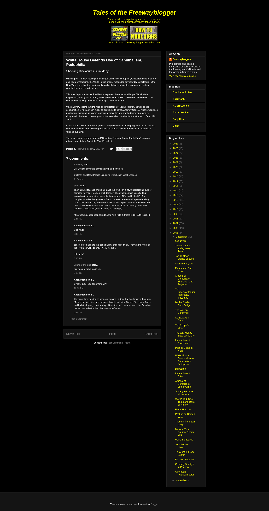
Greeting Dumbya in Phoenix (184, 465)
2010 (176, 209)
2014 (176, 190)
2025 (176, 148)
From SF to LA (183, 409)
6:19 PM (78, 234)
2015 (176, 185)
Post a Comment (79, 319)
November (181, 480)
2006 (176, 228)
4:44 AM (78, 273)
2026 (176, 143)
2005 (176, 232)
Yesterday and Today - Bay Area (182, 248)
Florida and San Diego (183, 269)
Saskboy (78, 164)
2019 (176, 171)
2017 (176, 181)
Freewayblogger (182, 59)
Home (112, 333)
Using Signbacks (184, 439)
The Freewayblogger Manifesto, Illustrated (185, 293)
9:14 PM (78, 312)
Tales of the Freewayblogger (134, 12)
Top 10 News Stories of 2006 (184, 257)
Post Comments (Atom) (119, 342)
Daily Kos (178, 119)
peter (76, 185)
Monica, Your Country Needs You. (184, 432)
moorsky (133, 504)
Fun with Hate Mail (185, 459)
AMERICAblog (181, 105)
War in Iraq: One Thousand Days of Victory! (185, 402)
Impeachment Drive (182, 375)
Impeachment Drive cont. (182, 342)
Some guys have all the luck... (184, 393)
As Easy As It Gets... (182, 319)
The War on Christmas (182, 311)
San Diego (180, 240)
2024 (176, 153)
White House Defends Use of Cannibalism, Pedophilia (184, 359)
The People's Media (182, 326)
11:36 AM (78, 179)
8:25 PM (78, 258)
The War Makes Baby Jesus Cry (185, 334)
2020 (176, 167)
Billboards (180, 368)
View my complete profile (182, 76)
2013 (176, 195)
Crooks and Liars (182, 92)
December (181, 236)
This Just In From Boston (184, 453)
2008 (176, 218)
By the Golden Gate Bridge (183, 304)
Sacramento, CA (184, 263)
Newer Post (73, 333)
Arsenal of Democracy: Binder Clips (183, 384)
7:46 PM (78, 219)
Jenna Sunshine (82, 265)
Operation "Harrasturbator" (185, 473)
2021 (176, 162)
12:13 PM (79, 288)
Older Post (151, 333)
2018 (176, 176)
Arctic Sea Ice (181, 112)
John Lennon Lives (182, 446)
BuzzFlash (179, 99)
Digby (176, 125)
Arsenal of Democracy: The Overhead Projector (184, 280)
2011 (176, 204)
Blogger (154, 504)
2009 (176, 214)
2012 (176, 200)
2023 (176, 157)
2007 (176, 223)
